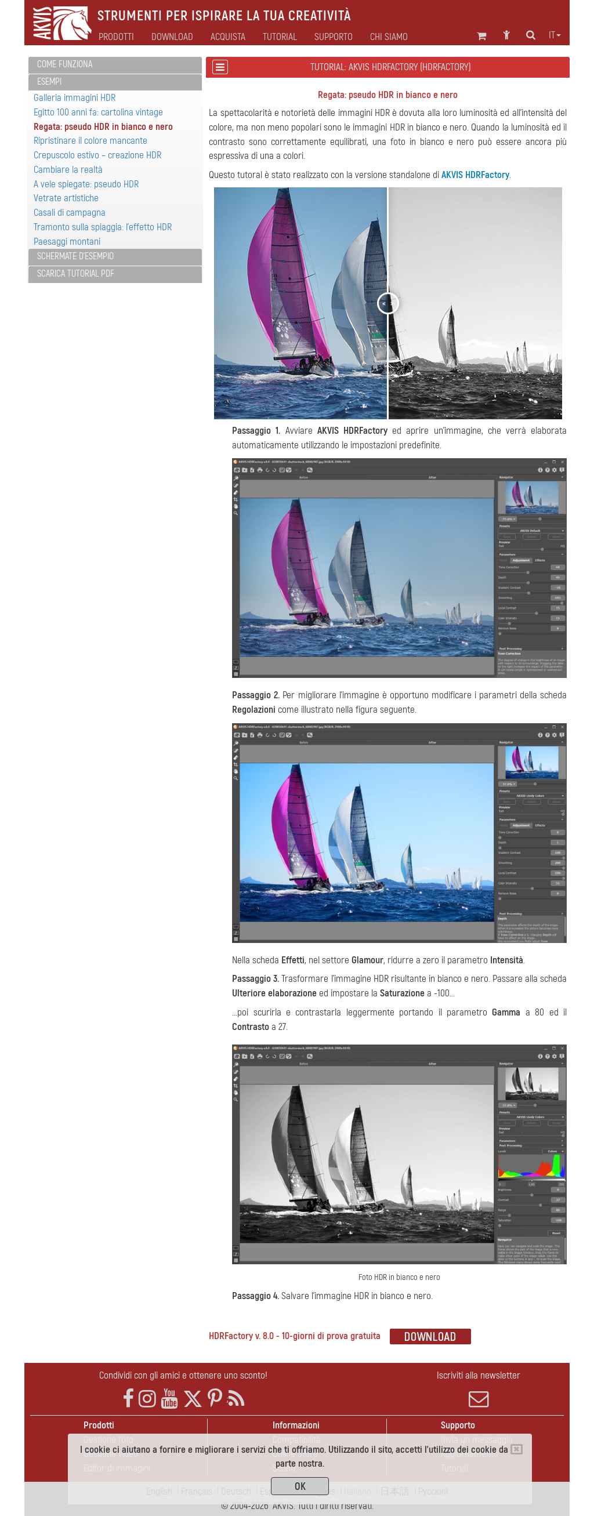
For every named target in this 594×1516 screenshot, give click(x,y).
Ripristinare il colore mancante (90, 141)
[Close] (516, 1449)
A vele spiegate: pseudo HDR (86, 184)
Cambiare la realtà (68, 170)
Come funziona (64, 64)
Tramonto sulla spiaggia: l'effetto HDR (103, 227)
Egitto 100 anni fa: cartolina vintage (98, 112)
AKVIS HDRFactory (475, 175)
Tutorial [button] (280, 37)
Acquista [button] (228, 37)
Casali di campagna (70, 212)
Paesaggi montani (67, 241)
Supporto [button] (333, 37)
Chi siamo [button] (389, 37)
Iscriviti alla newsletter (479, 1389)
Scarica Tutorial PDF (75, 274)
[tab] (115, 65)
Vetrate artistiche (66, 198)
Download (172, 37)
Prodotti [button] (116, 37)
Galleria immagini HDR (74, 98)
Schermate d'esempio (75, 256)
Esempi (49, 82)
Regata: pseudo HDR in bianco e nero (103, 127)
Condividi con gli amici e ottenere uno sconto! (183, 1375)
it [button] (555, 35)
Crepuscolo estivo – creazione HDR (97, 155)
